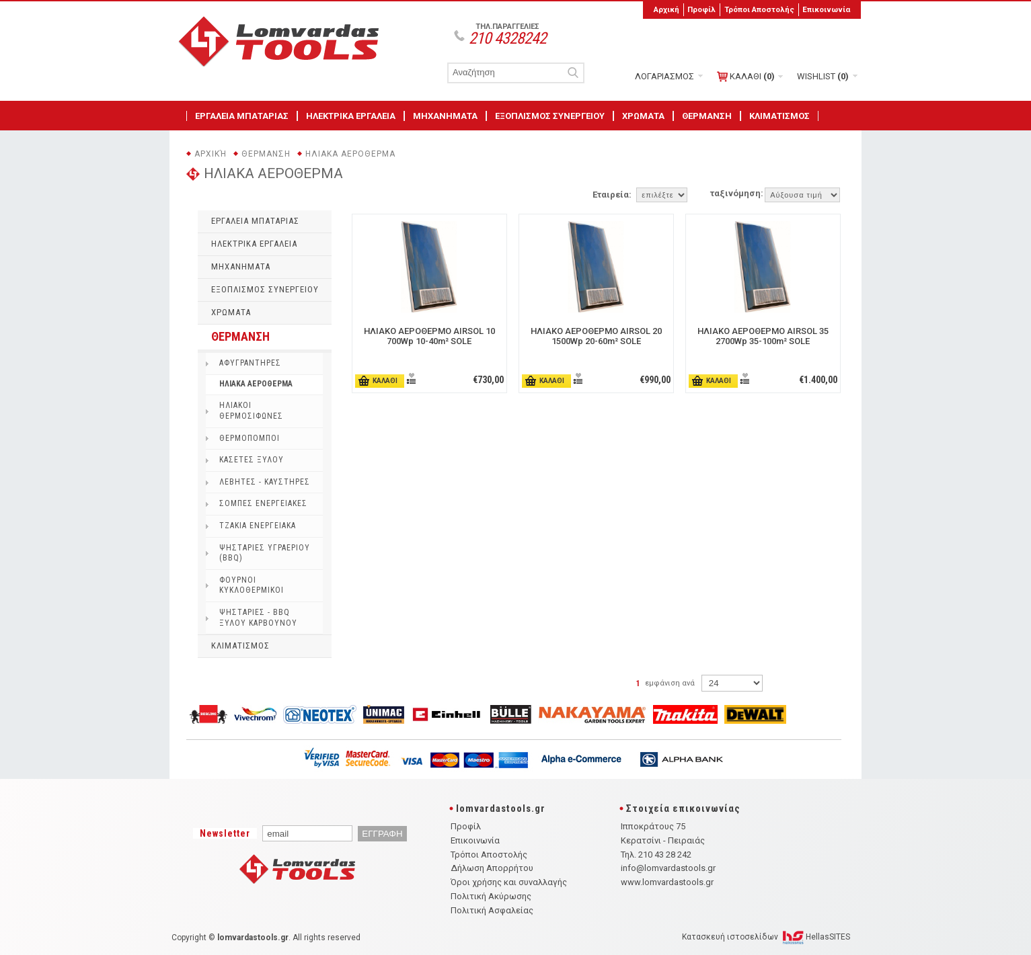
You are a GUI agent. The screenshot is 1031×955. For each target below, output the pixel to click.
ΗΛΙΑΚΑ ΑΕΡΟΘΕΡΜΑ (350, 154)
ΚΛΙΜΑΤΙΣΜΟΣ (779, 116)
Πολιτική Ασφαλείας (492, 910)
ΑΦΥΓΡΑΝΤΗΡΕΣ (250, 363)
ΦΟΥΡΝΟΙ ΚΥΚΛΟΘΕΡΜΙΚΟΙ (251, 585)
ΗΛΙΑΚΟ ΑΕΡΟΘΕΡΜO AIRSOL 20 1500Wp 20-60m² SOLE (596, 336)
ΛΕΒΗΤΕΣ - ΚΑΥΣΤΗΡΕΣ (264, 482)
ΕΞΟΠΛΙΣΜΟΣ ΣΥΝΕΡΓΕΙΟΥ (550, 116)
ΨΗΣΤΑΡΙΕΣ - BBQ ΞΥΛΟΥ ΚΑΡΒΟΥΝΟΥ (258, 618)
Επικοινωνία (826, 9)
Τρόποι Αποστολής (759, 9)
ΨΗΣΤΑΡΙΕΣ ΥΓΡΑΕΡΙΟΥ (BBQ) (264, 553)
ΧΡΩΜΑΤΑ (643, 116)
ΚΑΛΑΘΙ (746, 76)
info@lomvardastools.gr (668, 868)
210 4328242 (507, 38)
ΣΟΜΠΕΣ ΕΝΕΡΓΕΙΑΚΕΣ (263, 503)
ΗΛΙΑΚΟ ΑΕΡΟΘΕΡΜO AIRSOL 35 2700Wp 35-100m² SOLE (763, 336)
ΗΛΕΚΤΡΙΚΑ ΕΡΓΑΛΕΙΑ (350, 116)
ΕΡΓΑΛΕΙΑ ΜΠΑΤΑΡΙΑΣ (242, 116)
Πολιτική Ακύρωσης (491, 896)
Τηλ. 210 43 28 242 (656, 854)
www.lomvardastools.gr (667, 882)
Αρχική (666, 9)
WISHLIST (823, 76)
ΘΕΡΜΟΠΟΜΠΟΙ (249, 438)
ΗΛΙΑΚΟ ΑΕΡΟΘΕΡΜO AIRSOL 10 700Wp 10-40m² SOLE (429, 336)
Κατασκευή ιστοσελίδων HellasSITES (766, 937)
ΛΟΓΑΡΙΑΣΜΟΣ (664, 76)
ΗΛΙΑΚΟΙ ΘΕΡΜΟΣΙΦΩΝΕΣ (251, 411)
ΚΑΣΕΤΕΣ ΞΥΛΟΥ (251, 459)
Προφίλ (701, 9)
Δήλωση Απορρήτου (492, 868)
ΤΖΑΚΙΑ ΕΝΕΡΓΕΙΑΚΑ (257, 525)
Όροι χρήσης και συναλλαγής (509, 882)
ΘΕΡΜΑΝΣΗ (707, 116)
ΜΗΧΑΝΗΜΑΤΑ (445, 116)
